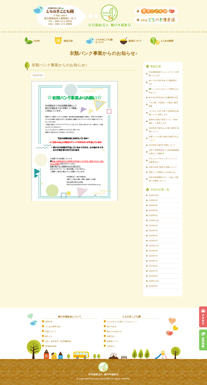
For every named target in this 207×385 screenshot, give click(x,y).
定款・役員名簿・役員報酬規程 (58, 341)
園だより (49, 336)
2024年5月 (153, 225)
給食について (50, 331)
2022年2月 (153, 261)
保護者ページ (112, 341)
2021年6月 (153, 276)
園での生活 (111, 326)
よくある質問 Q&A (53, 326)
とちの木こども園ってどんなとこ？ (122, 322)
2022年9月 (153, 251)
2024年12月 (154, 220)
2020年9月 (153, 286)
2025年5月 (153, 215)
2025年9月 (153, 200)
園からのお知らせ (114, 331)
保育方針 (49, 322)
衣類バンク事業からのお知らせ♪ (162, 172)
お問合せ (110, 346)
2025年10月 (154, 195)
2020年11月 (154, 281)
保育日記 (110, 336)
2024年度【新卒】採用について (162, 145)
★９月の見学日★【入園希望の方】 (164, 97)
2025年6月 (153, 210)
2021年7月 (153, 271)
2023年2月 (153, 241)
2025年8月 (153, 205)
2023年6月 (153, 236)
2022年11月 (154, 246)
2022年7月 (153, 256)
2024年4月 (153, 230)
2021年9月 (153, 266)
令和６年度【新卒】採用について (163, 167)
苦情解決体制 (50, 346)
